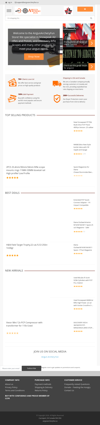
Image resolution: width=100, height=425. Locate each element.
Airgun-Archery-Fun (50, 357)
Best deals (12, 193)
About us (9, 384)
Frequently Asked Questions (77, 384)
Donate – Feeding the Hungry (77, 387)
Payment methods (43, 384)
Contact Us (69, 390)
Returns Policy (41, 390)
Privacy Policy (11, 387)
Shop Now (33, 56)
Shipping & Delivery (43, 387)
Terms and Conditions (15, 390)
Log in (8, 2)
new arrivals (14, 270)
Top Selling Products (20, 115)
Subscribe (31, 368)
